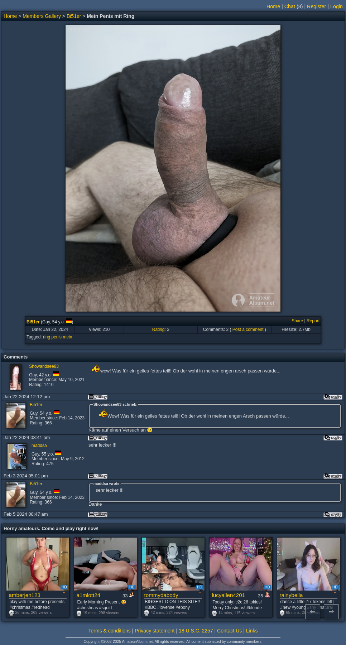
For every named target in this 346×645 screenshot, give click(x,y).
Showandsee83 (44, 366)
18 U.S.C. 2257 (196, 631)
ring (46, 337)
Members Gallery (42, 16)
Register (316, 6)
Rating (158, 329)
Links (252, 631)
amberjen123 (24, 595)
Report (313, 320)
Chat (289, 6)
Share (297, 320)
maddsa (39, 445)
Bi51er (74, 16)
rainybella (291, 595)
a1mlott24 (89, 595)
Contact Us (229, 631)
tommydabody (161, 595)
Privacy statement (154, 631)
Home (273, 6)
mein (67, 337)
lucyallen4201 (228, 595)
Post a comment (248, 329)
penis (56, 337)
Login (336, 6)
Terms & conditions (109, 631)
